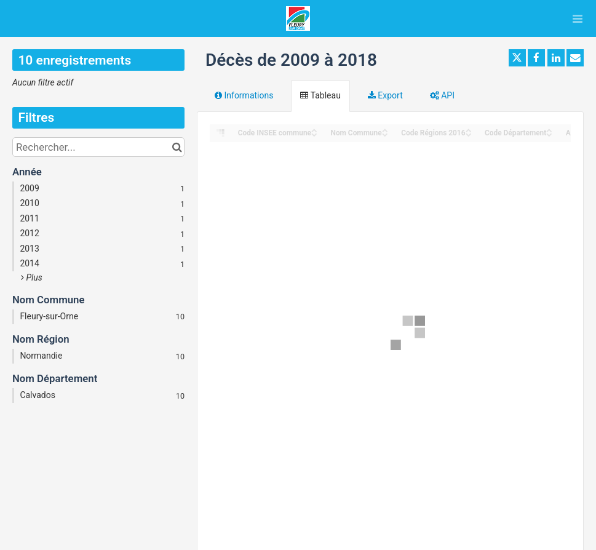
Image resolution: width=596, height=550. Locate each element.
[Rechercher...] (98, 147)
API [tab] (442, 95)
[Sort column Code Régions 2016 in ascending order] (469, 129)
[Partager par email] (575, 57)
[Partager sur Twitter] (517, 57)
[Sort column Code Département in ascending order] (549, 129)
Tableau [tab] (320, 95)
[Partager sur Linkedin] (556, 57)
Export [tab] (385, 95)
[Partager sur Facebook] (536, 57)
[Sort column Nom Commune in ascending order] (385, 129)
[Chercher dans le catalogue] (177, 147)
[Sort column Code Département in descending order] (549, 134)
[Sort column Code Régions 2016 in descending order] (469, 134)
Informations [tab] (244, 95)
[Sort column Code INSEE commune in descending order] (314, 134)
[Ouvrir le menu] (577, 18)
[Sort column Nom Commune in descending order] (385, 134)
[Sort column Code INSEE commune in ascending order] (314, 129)
